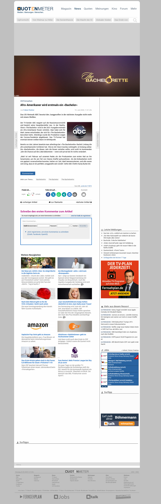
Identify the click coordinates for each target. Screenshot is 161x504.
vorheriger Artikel (28, 202)
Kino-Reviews (92, 480)
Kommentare (27, 173)
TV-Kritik (90, 479)
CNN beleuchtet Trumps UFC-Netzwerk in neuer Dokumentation (117, 323)
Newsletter (19, 479)
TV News (61, 490)
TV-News (54, 477)
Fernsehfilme (92, 490)
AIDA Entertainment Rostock (116, 362)
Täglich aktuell (74, 480)
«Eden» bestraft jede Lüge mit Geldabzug (118, 243)
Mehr (134, 8)
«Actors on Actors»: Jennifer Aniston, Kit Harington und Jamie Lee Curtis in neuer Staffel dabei (119, 317)
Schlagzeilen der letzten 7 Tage (115, 257)
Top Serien (132, 490)
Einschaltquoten (69, 490)
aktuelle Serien (101, 490)
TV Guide (77, 490)
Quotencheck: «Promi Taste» (114, 250)
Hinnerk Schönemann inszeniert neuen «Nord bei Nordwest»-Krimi (121, 254)
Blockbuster (84, 490)
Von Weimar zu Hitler (43, 19)
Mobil (17, 480)
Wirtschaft (55, 480)
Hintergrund (37, 477)
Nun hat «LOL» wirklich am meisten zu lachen (120, 233)
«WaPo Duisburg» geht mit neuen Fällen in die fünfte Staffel (120, 246)
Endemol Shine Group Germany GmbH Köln (119, 356)
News (77, 8)
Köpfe (53, 484)
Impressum (127, 487)
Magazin (66, 8)
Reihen (36, 479)
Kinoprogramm (110, 490)
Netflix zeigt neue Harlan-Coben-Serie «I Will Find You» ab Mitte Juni (119, 328)
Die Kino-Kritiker (110, 479)
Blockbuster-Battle (111, 482)
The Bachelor (53, 179)
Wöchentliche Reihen (76, 477)
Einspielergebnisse (111, 480)
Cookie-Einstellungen (130, 486)
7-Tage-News (20, 482)
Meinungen (102, 8)
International (55, 482)
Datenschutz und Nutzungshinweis (129, 483)
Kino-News (109, 477)
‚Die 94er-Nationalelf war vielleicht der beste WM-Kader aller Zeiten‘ (119, 237)
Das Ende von (121, 19)
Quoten (88, 8)
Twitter (18, 486)
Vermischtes (55, 479)
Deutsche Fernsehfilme (122, 490)
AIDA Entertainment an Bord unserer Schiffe (113, 369)
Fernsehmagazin (37, 490)
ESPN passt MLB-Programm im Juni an (119, 338)
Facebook (19, 484)
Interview (36, 480)
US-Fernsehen (56, 486)
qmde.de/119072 (86, 186)
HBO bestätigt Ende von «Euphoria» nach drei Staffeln (119, 333)
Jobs (125, 479)
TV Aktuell (28, 490)
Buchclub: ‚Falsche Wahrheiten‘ (115, 240)
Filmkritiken (46, 490)
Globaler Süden (103, 19)
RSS (17, 477)
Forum (124, 8)
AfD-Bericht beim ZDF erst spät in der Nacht (119, 343)
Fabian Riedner (28, 110)
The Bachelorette (68, 179)
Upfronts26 (23, 19)
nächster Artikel (84, 202)
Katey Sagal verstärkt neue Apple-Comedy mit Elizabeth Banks (118, 311)
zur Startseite (56, 202)
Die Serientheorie (64, 19)
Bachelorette (41, 179)
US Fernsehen (54, 490)
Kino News (21, 490)
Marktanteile (73, 479)
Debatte (90, 477)
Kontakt (126, 480)
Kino (114, 8)
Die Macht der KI (84, 19)
